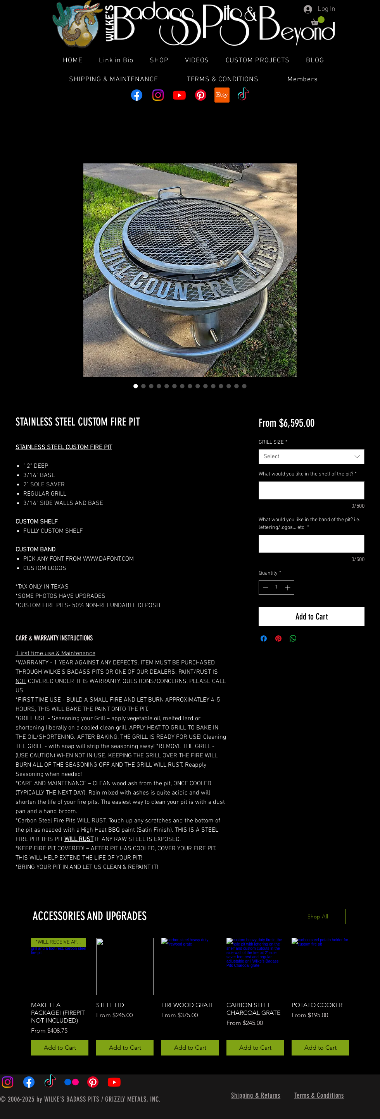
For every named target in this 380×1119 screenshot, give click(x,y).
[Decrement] (264, 587)
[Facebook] (136, 95)
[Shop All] (318, 916)
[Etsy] (222, 95)
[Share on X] (308, 638)
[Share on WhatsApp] (293, 638)
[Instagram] (158, 95)
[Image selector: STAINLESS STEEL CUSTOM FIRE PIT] (136, 386)
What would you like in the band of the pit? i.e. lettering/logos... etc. (309, 524)
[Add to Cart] (59, 1047)
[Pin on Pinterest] (278, 638)
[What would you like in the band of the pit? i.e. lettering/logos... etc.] (311, 543)
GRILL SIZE (273, 442)
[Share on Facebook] (263, 638)
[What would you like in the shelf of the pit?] (311, 490)
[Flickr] (71, 1082)
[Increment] (288, 587)
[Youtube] (179, 95)
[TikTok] (243, 95)
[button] (318, 20)
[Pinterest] (200, 95)
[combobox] (311, 456)
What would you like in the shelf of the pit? (308, 474)
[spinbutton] (276, 587)
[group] (190, 996)
